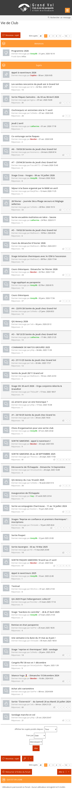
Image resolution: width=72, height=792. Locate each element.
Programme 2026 (20, 50)
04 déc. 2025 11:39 (44, 350)
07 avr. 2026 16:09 (44, 100)
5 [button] (60, 36)
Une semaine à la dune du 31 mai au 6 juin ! (33, 637)
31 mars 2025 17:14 (47, 602)
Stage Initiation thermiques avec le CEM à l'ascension (38, 256)
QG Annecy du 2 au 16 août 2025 (27, 480)
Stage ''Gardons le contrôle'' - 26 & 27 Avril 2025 (35, 612)
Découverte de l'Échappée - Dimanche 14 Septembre (38, 467)
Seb (32, 324)
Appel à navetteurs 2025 (23, 573)
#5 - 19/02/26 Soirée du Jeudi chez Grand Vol (34, 230)
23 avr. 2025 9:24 (46, 563)
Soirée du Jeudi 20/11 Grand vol (27, 373)
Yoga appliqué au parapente (25, 282)
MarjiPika (34, 191)
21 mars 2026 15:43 (50, 165)
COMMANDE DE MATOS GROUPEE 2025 (30, 347)
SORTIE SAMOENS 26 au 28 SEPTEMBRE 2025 (33, 454)
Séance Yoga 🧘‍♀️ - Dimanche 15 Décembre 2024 (35, 675)
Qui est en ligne (14, 779)
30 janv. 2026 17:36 (47, 298)
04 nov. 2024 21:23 (43, 704)
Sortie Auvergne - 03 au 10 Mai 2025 (29, 546)
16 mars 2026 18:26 (47, 178)
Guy (32, 496)
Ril (31, 549)
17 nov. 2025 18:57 (48, 391)
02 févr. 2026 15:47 (44, 87)
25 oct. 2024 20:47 (43, 717)
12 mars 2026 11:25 (48, 191)
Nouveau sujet (12, 35)
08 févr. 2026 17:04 (48, 259)
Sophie (33, 75)
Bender (33, 139)
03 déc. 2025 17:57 (43, 363)
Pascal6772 (35, 165)
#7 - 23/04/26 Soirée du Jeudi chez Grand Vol (34, 162)
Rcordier (34, 602)
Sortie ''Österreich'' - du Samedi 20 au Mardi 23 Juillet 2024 (41, 701)
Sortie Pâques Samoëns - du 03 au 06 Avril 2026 (35, 97)
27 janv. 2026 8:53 (46, 311)
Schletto (33, 113)
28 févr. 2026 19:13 (47, 207)
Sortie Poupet (18, 535)
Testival (15, 586)
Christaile (34, 525)
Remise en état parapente (25, 624)
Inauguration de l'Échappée (25, 493)
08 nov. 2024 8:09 (45, 691)
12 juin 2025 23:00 (46, 538)
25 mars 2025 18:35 (46, 627)
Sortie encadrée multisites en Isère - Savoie (33, 217)
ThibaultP (34, 391)
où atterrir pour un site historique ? (29, 402)
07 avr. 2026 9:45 (46, 113)
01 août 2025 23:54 (43, 496)
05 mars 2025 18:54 (48, 640)
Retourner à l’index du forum (18, 772)
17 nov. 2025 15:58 (44, 405)
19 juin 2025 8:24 (47, 525)
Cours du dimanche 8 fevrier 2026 (28, 243)
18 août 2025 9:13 (46, 483)
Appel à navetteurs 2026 (23, 72)
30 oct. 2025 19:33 (43, 417)
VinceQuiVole (36, 470)
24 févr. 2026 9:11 (48, 220)
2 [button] (49, 36)
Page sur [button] (40, 36)
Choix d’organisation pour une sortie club (32, 428)
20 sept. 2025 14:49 (52, 470)
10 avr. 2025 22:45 (46, 576)
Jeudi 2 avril (17, 123)
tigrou (32, 100)
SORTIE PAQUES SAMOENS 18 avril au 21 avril (33, 560)
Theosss (34, 456)
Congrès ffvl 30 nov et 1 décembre (28, 662)
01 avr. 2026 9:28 (46, 139)
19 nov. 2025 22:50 (48, 376)
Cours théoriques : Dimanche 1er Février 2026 (34, 269)
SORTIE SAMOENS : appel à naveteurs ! (31, 441)
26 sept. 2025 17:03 (48, 456)
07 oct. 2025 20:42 (46, 431)
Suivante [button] (69, 36)
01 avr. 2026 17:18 (48, 126)
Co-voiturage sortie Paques (25, 136)
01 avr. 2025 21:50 (47, 589)
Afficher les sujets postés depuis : (36, 729)
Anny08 (33, 53)
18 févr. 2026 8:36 (48, 233)
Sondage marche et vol (23, 714)
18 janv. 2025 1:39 (51, 665)
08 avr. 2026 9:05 (45, 75)
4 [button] (56, 36)
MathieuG (34, 233)
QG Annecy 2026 (19, 321)
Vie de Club (9, 22)
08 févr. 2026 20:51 (48, 246)
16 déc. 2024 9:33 (46, 678)
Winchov (34, 589)
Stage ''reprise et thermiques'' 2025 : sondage (34, 649)
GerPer (33, 627)
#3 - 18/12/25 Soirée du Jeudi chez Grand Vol (34, 334)
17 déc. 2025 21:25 (48, 337)
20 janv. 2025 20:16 (47, 652)
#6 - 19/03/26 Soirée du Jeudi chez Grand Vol (34, 149)
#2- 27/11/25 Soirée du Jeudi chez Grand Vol (33, 360)
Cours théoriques (20, 295)
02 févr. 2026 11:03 (47, 272)
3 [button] (52, 36)
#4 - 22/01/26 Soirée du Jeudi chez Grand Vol (34, 308)
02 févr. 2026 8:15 (46, 285)
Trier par (36, 735)
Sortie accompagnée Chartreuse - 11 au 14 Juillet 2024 (39, 506)
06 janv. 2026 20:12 (43, 324)
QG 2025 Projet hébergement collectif (30, 599)
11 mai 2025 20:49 (41, 549)
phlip (32, 350)
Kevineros (34, 152)
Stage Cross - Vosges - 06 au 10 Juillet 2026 (33, 175)
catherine (34, 126)
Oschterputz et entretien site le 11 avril (31, 110)
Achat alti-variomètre (22, 688)
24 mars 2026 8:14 (48, 152)
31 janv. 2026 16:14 (47, 53)
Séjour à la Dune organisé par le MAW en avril (34, 188)
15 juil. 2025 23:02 (46, 509)
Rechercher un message (60, 17)
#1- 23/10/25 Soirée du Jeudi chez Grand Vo (33, 415)
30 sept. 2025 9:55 (46, 444)
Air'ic (32, 87)
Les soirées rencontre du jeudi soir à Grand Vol (35, 84)
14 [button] (66, 36)
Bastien (33, 509)
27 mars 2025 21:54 (47, 614)
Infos (24, 56)
